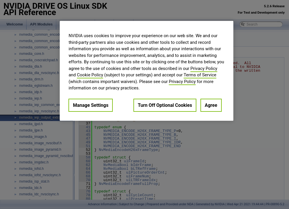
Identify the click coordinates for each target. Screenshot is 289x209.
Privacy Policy (204, 68)
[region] (146, 71)
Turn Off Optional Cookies (165, 105)
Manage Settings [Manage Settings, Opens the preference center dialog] (90, 105)
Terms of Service (200, 75)
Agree (211, 105)
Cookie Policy (90, 75)
